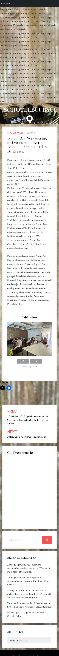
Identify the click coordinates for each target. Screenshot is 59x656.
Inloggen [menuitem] (5, 3)
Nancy (32, 133)
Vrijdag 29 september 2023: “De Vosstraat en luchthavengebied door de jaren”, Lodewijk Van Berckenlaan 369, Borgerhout (29, 594)
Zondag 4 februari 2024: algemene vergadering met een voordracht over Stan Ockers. (28, 581)
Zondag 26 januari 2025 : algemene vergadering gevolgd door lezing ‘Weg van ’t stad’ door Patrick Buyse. (28, 568)
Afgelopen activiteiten (23, 401)
